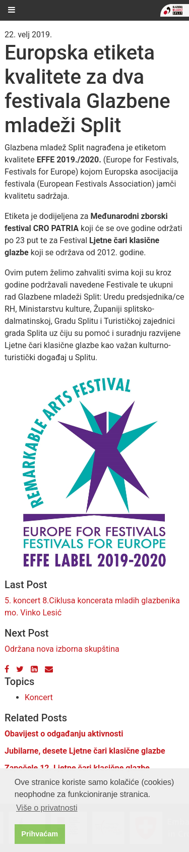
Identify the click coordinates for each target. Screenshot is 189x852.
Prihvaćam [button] (39, 834)
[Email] (49, 669)
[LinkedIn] (34, 669)
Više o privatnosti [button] (47, 808)
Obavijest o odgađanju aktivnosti (64, 734)
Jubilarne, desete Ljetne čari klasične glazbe (85, 751)
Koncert (39, 697)
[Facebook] (7, 669)
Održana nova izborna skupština (62, 649)
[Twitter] (20, 669)
